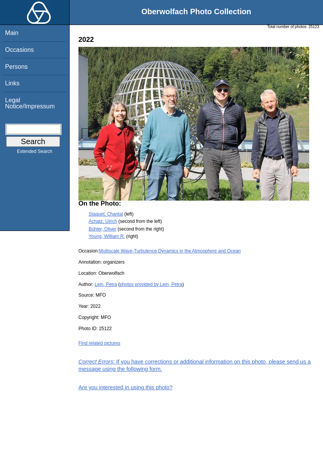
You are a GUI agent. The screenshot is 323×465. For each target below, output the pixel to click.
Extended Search (34, 153)
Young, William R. (106, 236)
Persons (16, 66)
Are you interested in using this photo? (125, 387)
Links (12, 83)
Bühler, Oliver (102, 229)
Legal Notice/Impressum (30, 103)
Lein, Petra (106, 284)
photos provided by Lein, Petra (151, 284)
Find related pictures (99, 343)
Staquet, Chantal (105, 214)
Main (11, 33)
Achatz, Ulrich (102, 221)
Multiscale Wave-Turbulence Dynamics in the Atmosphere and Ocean (170, 251)
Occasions (19, 49)
